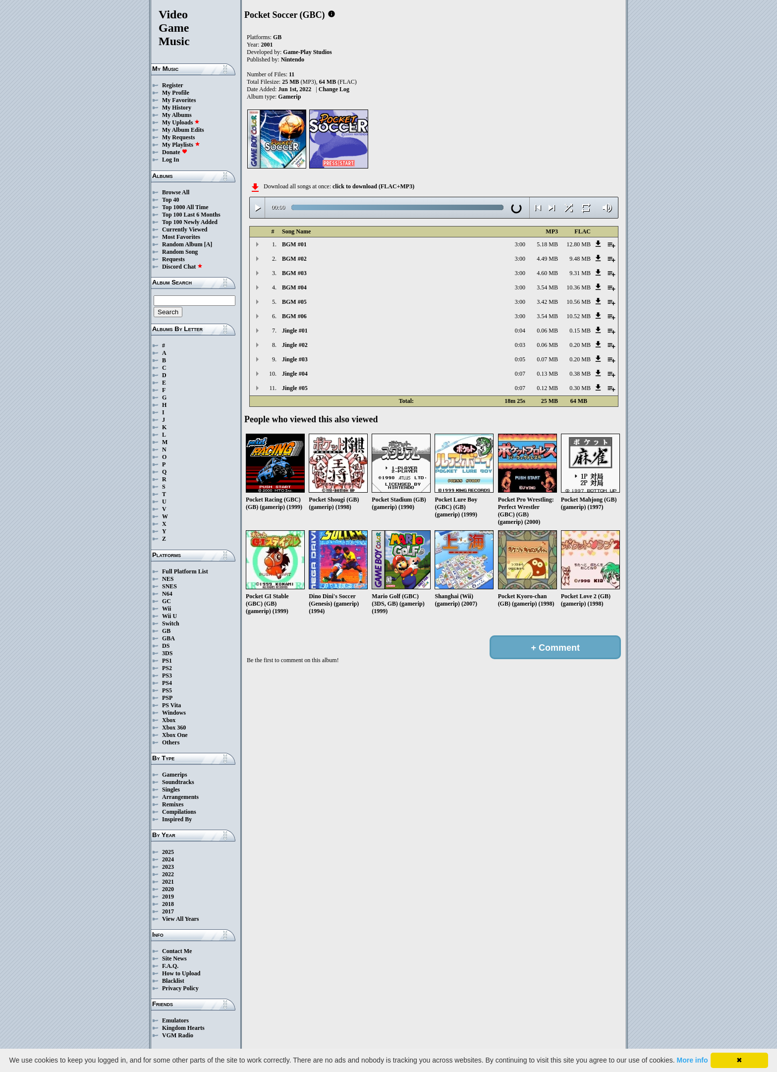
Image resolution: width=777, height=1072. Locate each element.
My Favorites (179, 100)
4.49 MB (547, 258)
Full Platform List (185, 571)
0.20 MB (580, 344)
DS (165, 645)
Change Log (334, 89)
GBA (168, 638)
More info (692, 1060)
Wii (166, 608)
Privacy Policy (180, 988)
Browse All (175, 192)
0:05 (520, 359)
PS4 (167, 682)
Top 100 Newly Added (190, 222)
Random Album (182, 244)
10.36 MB (578, 287)
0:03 (520, 344)
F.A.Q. (170, 965)
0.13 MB (547, 373)
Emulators (175, 1020)
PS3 (167, 675)
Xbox (168, 720)
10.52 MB (578, 316)
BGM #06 (294, 316)
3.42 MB (547, 301)
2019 (168, 896)
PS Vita (171, 705)
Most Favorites (181, 236)
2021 (168, 881)
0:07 (520, 373)
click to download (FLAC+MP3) (373, 186)
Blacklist (173, 980)
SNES (169, 586)
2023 (168, 866)
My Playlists (181, 144)
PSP (167, 697)
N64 (167, 593)
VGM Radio (177, 1035)
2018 (168, 904)
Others (170, 742)
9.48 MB (580, 258)
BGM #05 (294, 301)
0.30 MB (580, 388)
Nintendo (292, 59)
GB (166, 630)
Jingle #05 (295, 388)
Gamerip (289, 96)
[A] (208, 244)
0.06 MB (547, 330)
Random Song (180, 251)
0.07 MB (547, 359)
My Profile (175, 92)
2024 (168, 859)
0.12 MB (547, 388)
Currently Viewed (184, 229)
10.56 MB (578, 301)
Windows (174, 712)
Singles (171, 789)
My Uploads (181, 122)
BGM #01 (294, 244)
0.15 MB (580, 330)
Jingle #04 (295, 373)
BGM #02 (294, 258)
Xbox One (175, 735)
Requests (173, 259)
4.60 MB (547, 273)
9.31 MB (580, 273)
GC (166, 601)
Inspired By (177, 819)
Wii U (169, 616)
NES (167, 578)
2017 (168, 911)
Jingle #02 (295, 344)
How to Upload (181, 973)
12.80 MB (578, 244)
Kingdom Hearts (183, 1027)
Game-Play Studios (307, 52)
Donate (174, 152)
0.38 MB (580, 373)
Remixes (172, 804)
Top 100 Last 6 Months (191, 214)
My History (176, 107)
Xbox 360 (174, 727)
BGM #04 (294, 287)
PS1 (167, 660)
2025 (168, 851)
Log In (170, 159)
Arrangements (180, 796)
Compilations (179, 811)
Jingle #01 (295, 330)
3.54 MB (547, 287)
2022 (168, 874)
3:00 (520, 244)
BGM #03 (294, 273)
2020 (168, 889)
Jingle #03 (295, 359)
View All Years (180, 918)
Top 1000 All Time (185, 207)
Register (172, 85)
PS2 (167, 668)
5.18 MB (547, 244)
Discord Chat (182, 266)
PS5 (167, 690)
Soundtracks (178, 782)
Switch (170, 623)
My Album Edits (183, 129)
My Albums (177, 115)
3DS (167, 653)
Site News (174, 958)
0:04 (520, 330)
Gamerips (174, 774)
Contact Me (177, 951)
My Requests (178, 137)
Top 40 (170, 199)
